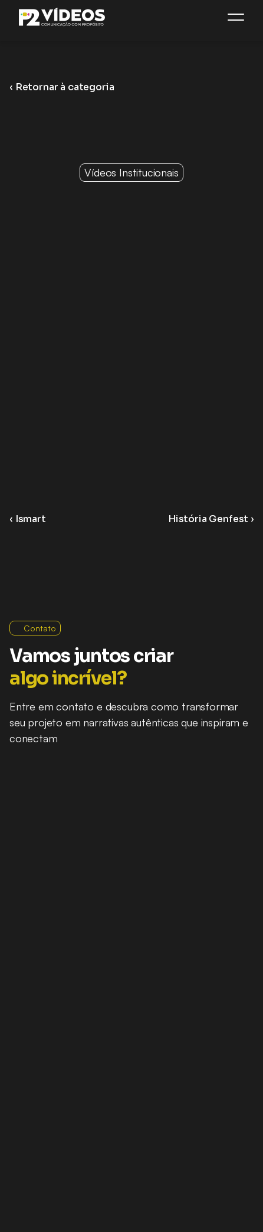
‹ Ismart (27, 519)
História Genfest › (211, 519)
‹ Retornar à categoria (61, 87)
